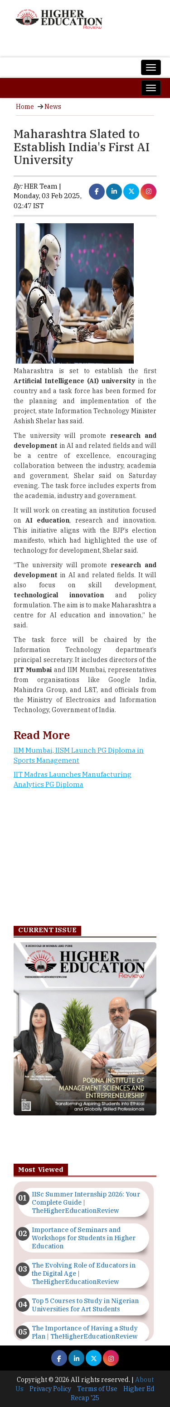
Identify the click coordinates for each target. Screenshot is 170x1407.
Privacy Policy (50, 1389)
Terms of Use (97, 1389)
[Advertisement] (85, 860)
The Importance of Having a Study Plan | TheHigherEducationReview (85, 1332)
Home (25, 107)
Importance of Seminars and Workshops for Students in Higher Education (84, 1238)
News (52, 107)
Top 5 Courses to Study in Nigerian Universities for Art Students (85, 1305)
